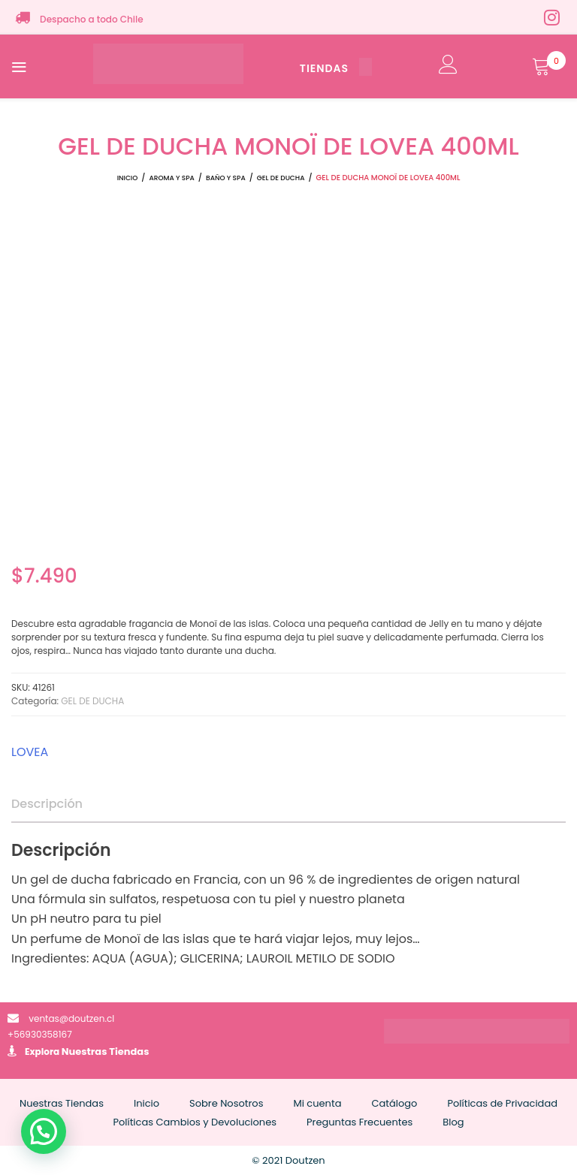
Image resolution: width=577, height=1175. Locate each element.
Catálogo (394, 1103)
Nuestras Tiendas (106, 1051)
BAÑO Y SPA (226, 177)
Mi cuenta (317, 1103)
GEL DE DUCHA (281, 177)
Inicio (127, 177)
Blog (453, 1122)
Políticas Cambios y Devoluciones (194, 1122)
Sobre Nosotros (226, 1103)
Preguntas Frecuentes (359, 1122)
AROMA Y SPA (171, 177)
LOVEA (29, 752)
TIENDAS (336, 68)
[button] (43, 1131)
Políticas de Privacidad (502, 1103)
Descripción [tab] (47, 803)
